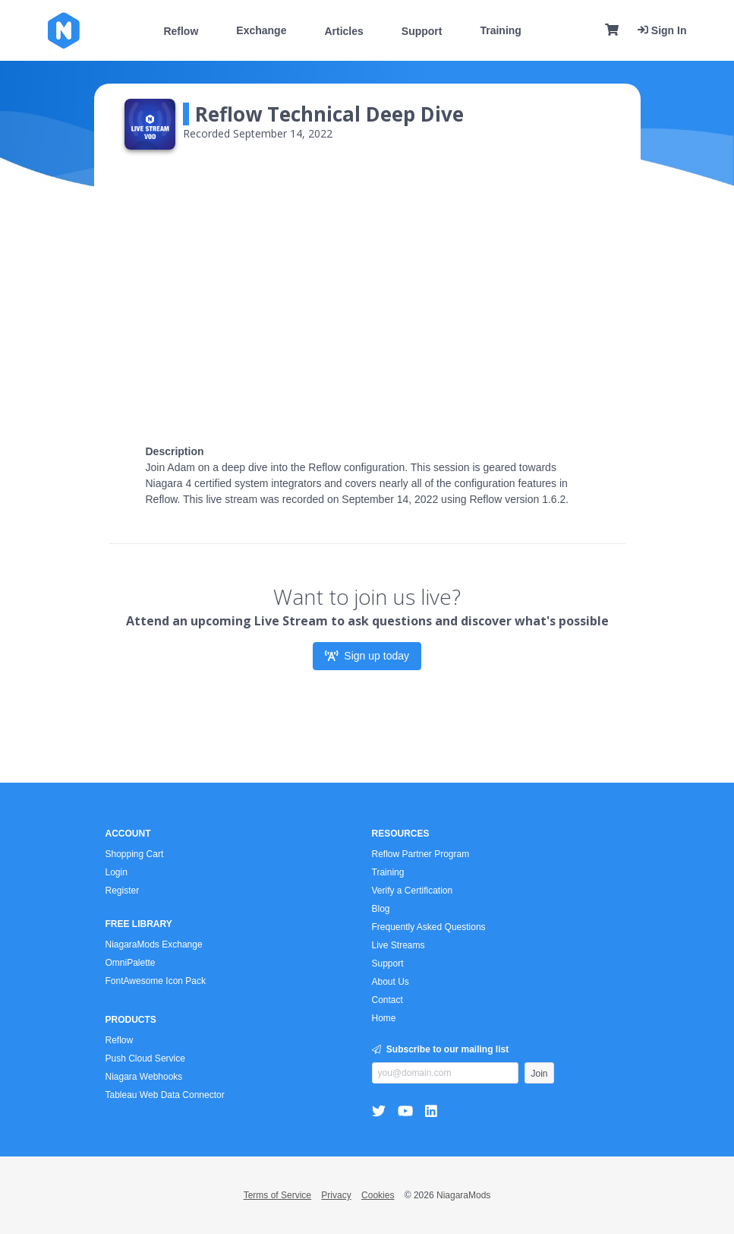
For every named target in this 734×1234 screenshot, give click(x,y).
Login (117, 872)
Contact (387, 1000)
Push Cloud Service (145, 1058)
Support (422, 31)
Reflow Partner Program (421, 854)
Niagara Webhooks (144, 1076)
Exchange (261, 30)
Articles (343, 31)
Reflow (180, 31)
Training (500, 30)
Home (384, 1018)
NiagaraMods (463, 1195)
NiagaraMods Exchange (154, 944)
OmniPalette (131, 962)
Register (123, 890)
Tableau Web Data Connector (165, 1095)
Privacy (336, 1195)
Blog (381, 908)
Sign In (662, 30)
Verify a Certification (412, 890)
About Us (390, 981)
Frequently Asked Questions (429, 927)
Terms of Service (277, 1195)
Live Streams (398, 945)
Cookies (377, 1195)
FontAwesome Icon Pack (156, 981)
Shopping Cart (135, 854)
